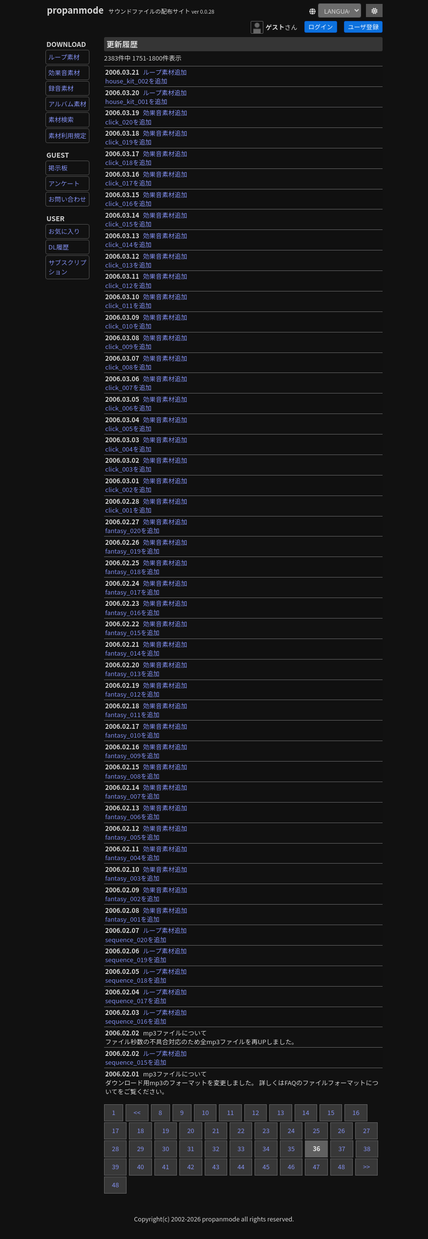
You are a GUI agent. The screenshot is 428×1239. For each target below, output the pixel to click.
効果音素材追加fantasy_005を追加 (146, 833)
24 (291, 1130)
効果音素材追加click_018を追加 (146, 158)
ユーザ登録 (363, 26)
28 (115, 1148)
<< (136, 1112)
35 (291, 1148)
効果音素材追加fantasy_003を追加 (146, 874)
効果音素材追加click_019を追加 (146, 137)
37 (341, 1148)
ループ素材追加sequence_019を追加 (146, 955)
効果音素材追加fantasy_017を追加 (146, 587)
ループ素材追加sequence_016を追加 (146, 1017)
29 (140, 1148)
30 (165, 1148)
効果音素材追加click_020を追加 (146, 117)
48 (341, 1166)
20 (190, 1130)
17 (115, 1130)
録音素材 (61, 88)
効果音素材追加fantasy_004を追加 (146, 853)
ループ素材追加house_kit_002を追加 (146, 76)
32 (216, 1148)
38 (367, 1148)
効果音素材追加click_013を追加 (146, 260)
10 (205, 1112)
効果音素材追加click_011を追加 (146, 301)
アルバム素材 (67, 103)
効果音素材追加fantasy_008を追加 (146, 771)
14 (305, 1112)
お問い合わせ (67, 199)
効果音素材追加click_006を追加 (146, 403)
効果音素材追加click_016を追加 (146, 199)
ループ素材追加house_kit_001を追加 (146, 97)
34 (265, 1148)
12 (255, 1112)
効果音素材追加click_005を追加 (146, 424)
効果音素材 (64, 72)
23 (265, 1130)
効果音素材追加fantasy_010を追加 (146, 731)
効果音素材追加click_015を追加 (146, 219)
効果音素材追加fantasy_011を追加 (146, 710)
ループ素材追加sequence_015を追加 (146, 1058)
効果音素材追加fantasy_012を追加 (146, 690)
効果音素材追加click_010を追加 (146, 321)
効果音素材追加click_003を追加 (146, 464)
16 (355, 1112)
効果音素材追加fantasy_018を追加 (146, 567)
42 (190, 1166)
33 (240, 1148)
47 (316, 1166)
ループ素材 (64, 57)
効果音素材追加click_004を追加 (146, 444)
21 (216, 1130)
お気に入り (64, 231)
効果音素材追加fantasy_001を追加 (146, 915)
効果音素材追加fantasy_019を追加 (146, 546)
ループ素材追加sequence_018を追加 (146, 976)
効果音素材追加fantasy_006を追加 (146, 812)
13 (280, 1112)
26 (341, 1130)
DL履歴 (58, 246)
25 (316, 1130)
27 (366, 1130)
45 (265, 1166)
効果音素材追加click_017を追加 (146, 178)
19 (165, 1130)
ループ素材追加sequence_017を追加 (146, 996)
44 (240, 1166)
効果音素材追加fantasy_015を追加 (146, 628)
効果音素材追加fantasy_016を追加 (146, 608)
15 (330, 1112)
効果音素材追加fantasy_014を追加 (146, 649)
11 (230, 1112)
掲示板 (57, 167)
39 (115, 1166)
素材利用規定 (67, 135)
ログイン (320, 26)
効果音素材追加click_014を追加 (146, 240)
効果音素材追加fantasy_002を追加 (146, 894)
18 (140, 1130)
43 (216, 1166)
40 (140, 1166)
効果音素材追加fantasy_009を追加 (146, 751)
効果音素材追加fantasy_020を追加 (146, 526)
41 (165, 1166)
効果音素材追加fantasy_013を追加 (146, 669)
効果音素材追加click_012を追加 (146, 280)
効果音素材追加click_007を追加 (146, 383)
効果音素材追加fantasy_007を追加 (146, 792)
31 (190, 1148)
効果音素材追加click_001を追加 (146, 505)
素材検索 (61, 119)
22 (240, 1130)
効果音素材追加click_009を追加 (146, 342)
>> (366, 1166)
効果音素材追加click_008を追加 (146, 362)
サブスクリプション (67, 267)
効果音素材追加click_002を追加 (146, 485)
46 (291, 1166)
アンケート (64, 183)
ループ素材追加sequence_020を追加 (146, 935)
